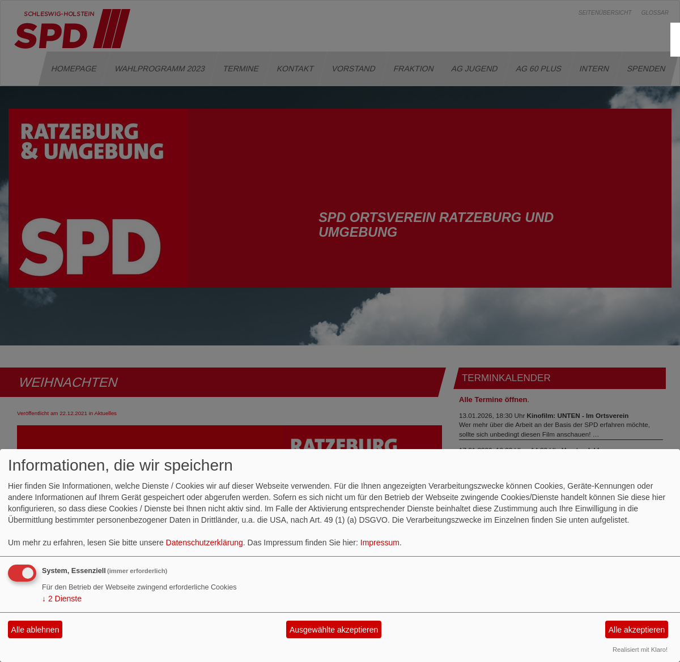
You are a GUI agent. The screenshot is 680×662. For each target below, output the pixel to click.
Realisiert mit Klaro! (640, 649)
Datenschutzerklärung (204, 542)
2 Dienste (62, 598)
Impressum (380, 542)
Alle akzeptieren (637, 629)
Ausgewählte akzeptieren (334, 629)
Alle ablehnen (35, 629)
